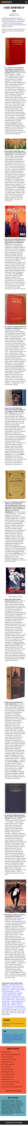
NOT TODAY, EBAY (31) (7, 1084)
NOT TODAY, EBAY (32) (7, 1074)
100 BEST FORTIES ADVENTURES (13, 997)
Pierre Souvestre (8, 1041)
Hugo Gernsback (9, 408)
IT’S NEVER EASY (6, 1067)
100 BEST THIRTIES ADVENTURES (12, 994)
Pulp (22, 1023)
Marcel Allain (19, 1039)
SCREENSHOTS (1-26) (7, 1079)
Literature (18, 1023)
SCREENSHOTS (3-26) (7, 1062)
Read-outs (6, 1025)
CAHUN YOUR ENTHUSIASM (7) (10, 1082)
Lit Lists (12, 1023)
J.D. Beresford (14, 1038)
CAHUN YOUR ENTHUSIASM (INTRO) (11, 1087)
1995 (23, 1009)
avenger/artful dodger (18, 918)
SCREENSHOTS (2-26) (7, 1072)
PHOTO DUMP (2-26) (7, 1069)
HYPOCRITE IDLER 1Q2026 (8, 1059)
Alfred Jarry (8, 502)
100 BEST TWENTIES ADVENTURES (11, 992)
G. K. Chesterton (14, 1034)
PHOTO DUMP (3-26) (7, 1057)
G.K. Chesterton (9, 68)
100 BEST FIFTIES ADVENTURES (13, 999)
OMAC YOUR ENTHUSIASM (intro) (10, 1054)
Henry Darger (15, 1036)
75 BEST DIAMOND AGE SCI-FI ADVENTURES (13, 1007)
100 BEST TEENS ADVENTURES (13, 990)
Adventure (6, 1023)
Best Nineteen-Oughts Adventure (13, 21)
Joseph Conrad (10, 1039)
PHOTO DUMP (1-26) (7, 1077)
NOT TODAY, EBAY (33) (7, 1064)
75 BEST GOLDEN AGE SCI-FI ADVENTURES (11, 995)
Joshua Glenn (17, 1091)
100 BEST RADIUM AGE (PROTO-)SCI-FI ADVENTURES (13, 989)
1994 (20, 1009)
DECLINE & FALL (6, 1052)
